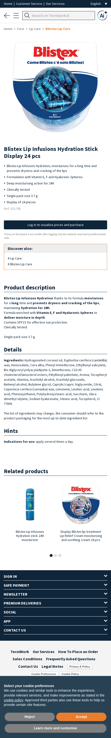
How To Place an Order (78, 651)
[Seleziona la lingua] (99, 4)
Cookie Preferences (43, 674)
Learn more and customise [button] (55, 728)
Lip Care (35, 29)
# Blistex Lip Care (20, 264)
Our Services (55, 3)
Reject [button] (29, 717)
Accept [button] (81, 717)
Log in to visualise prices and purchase (56, 225)
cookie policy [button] (13, 700)
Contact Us (28, 666)
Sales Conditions (27, 658)
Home (8, 3)
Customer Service (29, 3)
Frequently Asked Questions (70, 658)
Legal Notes (52, 666)
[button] (51, 555)
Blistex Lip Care (58, 29)
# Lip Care (15, 258)
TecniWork (19, 651)
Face (20, 29)
